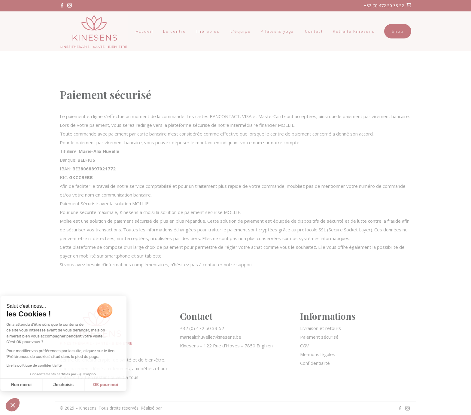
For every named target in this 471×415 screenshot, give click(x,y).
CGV (304, 346)
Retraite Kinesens (353, 31)
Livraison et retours (320, 328)
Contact (314, 31)
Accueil (144, 31)
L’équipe (240, 31)
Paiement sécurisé (319, 337)
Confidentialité (315, 363)
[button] (12, 405)
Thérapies (207, 31)
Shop (398, 31)
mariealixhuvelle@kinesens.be (210, 337)
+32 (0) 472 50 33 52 (384, 5)
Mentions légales (317, 354)
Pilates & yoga (277, 31)
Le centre (174, 31)
